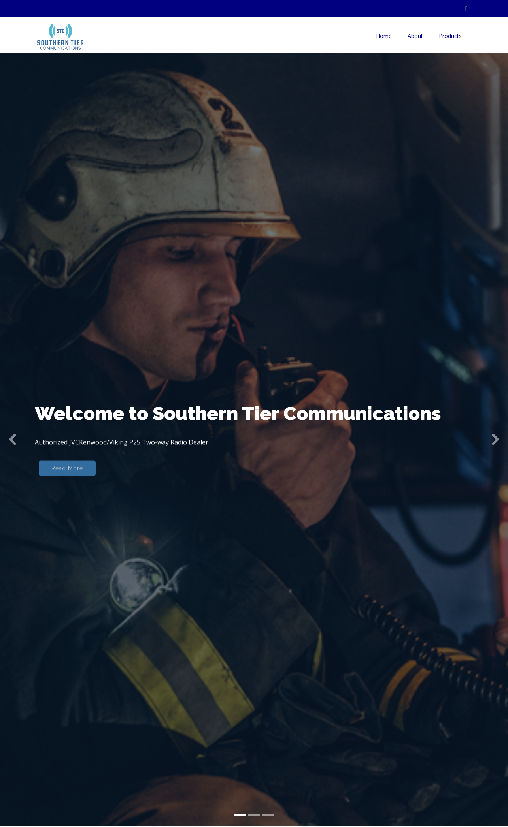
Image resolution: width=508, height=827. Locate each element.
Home (384, 35)
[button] (12, 427)
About (415, 35)
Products (450, 35)
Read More (67, 460)
